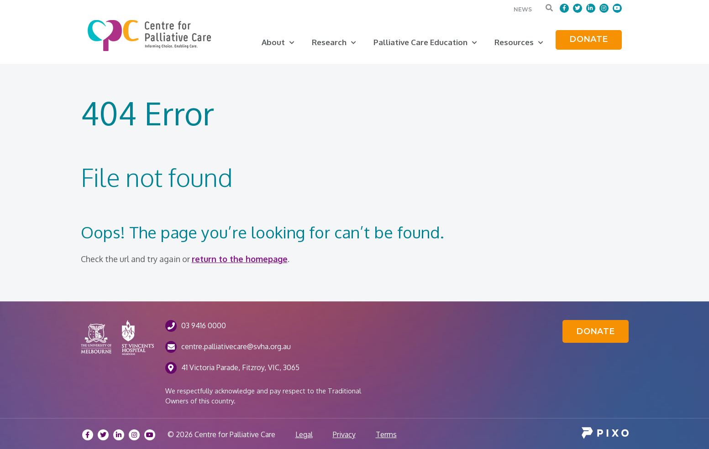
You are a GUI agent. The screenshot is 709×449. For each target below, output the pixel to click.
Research (334, 42)
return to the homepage (240, 259)
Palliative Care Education (425, 42)
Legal (304, 434)
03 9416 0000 (203, 325)
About (278, 42)
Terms (386, 434)
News (523, 9)
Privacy (344, 434)
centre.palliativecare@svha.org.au (236, 346)
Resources (518, 42)
